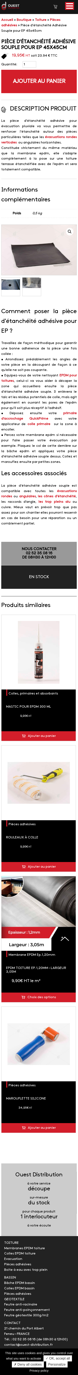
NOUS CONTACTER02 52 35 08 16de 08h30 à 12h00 (39, 553)
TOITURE (11, 1242)
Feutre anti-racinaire (20, 1304)
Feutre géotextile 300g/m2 (26, 1315)
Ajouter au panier (39, 81)
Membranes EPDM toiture (24, 1248)
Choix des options (41, 997)
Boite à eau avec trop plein (25, 1269)
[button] (69, 6)
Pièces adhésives (22, 824)
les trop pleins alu (54, 501)
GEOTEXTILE (14, 1299)
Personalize (57, 1364)
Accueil (7, 20)
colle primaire (39, 424)
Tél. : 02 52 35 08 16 (20, 1339)
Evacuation (13, 1259)
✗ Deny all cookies (28, 1364)
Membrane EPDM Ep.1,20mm (32, 954)
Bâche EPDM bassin (19, 1283)
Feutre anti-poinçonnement (27, 1310)
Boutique (24, 20)
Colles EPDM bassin (19, 1288)
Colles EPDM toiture (20, 1253)
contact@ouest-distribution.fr (28, 1344)
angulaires (27, 496)
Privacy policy (39, 1370)
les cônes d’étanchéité (57, 496)
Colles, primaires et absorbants (33, 693)
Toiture (40, 20)
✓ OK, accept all (58, 1358)
